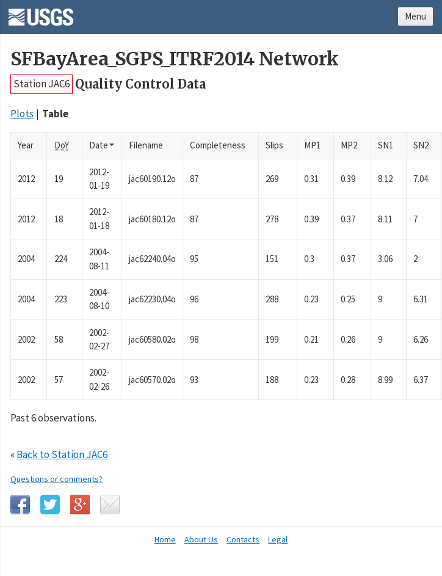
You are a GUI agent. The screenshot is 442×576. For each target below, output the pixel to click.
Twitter (50, 504)
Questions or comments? (56, 478)
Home (165, 539)
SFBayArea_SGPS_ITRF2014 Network (174, 59)
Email (110, 504)
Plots (22, 113)
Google (80, 504)
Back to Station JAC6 (61, 454)
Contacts (242, 539)
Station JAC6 (41, 83)
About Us (201, 539)
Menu (415, 16)
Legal (278, 539)
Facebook (20, 504)
